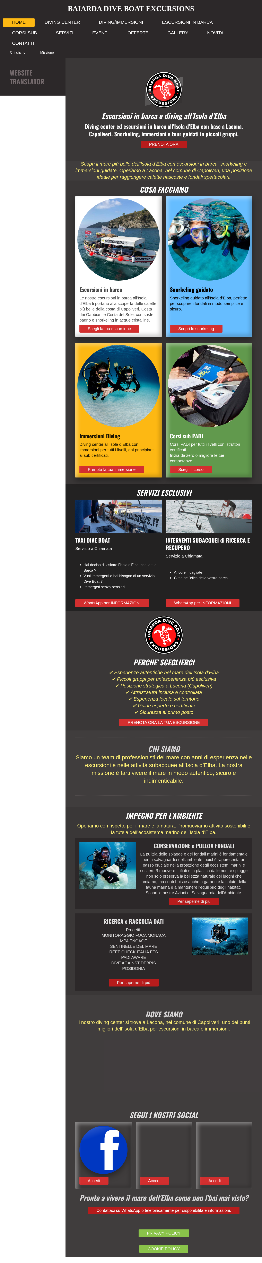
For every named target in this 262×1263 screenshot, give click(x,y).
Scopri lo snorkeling (196, 328)
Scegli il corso (190, 469)
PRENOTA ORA (163, 144)
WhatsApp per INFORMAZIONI (112, 603)
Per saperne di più (193, 901)
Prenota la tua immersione (112, 469)
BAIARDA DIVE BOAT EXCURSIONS (131, 9)
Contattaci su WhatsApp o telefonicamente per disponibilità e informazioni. (163, 1210)
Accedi (94, 1180)
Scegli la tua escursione (109, 328)
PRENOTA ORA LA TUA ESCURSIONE (164, 722)
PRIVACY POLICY (164, 1233)
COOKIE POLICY (164, 1249)
